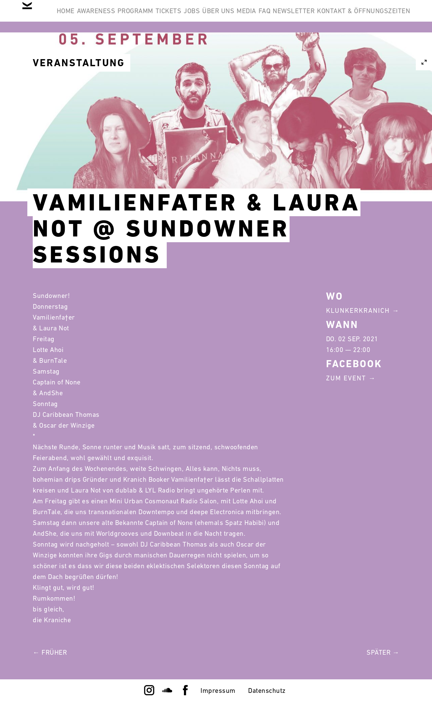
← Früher (50, 652)
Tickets (207, 16)
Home (73, 16)
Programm (164, 16)
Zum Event (346, 378)
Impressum (218, 690)
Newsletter (384, 16)
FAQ (345, 16)
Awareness (114, 16)
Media (316, 16)
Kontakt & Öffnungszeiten (358, 48)
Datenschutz (267, 690)
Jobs (241, 16)
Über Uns (278, 16)
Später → (383, 652)
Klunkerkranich (358, 310)
